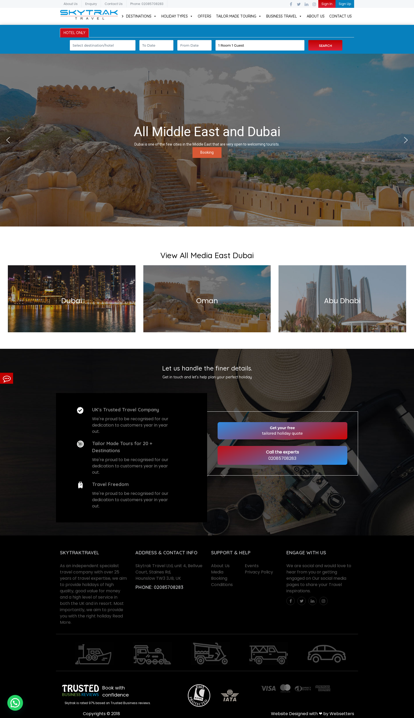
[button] (8, 140)
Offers (204, 16)
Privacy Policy (259, 572)
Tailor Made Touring (239, 16)
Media (217, 572)
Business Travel (284, 16)
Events (252, 566)
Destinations (141, 16)
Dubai (71, 301)
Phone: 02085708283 (146, 4)
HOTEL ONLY (74, 32)
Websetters (342, 714)
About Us (71, 4)
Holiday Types (177, 16)
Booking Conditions (222, 581)
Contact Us (114, 4)
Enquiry (91, 4)
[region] (207, 140)
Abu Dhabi (342, 301)
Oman (207, 301)
